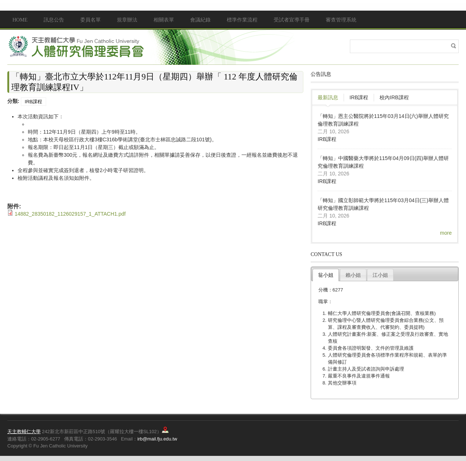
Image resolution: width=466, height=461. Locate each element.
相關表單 (164, 20)
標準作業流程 (242, 20)
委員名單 (90, 20)
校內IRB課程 (394, 97)
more (446, 233)
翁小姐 (325, 275)
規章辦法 (127, 20)
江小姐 (380, 275)
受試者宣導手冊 (292, 20)
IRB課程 (33, 101)
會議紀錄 (200, 20)
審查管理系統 (341, 20)
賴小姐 (353, 275)
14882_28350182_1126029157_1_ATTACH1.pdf (70, 214)
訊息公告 (54, 20)
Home (19, 20)
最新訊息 (328, 97)
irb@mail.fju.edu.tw (157, 439)
